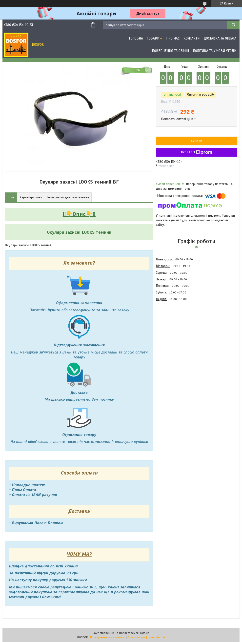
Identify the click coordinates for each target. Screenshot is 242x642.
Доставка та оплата (219, 38)
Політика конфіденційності (146, 637)
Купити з (196, 152)
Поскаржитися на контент (108, 637)
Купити (196, 141)
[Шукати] (233, 25)
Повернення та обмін (170, 51)
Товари (153, 38)
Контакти (191, 38)
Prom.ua (144, 633)
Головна (136, 38)
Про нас (173, 38)
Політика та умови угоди (214, 51)
